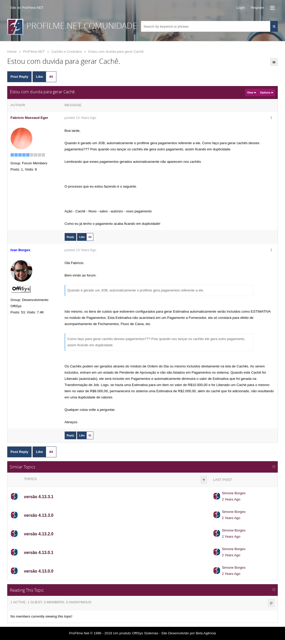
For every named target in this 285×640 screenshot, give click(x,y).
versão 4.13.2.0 (39, 534)
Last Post (222, 480)
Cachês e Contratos (66, 51)
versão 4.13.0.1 (39, 552)
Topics (30, 479)
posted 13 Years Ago (80, 118)
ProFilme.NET (34, 51)
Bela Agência (206, 633)
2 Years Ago (231, 499)
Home (12, 51)
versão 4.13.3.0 (39, 515)
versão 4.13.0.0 (39, 571)
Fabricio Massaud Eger (29, 118)
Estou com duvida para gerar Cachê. (116, 51)
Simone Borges (233, 493)
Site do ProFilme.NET (27, 8)
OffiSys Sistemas (145, 633)
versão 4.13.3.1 (39, 497)
